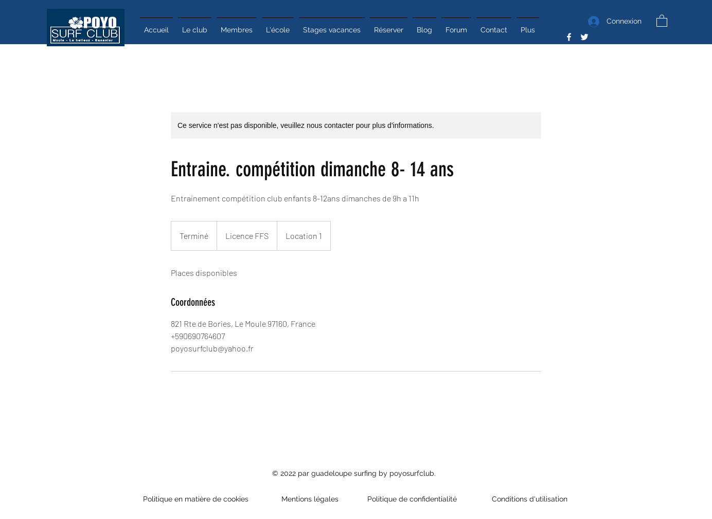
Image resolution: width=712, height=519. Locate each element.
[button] (661, 20)
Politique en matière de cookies (197, 499)
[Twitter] (584, 37)
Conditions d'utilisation (527, 499)
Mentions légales (310, 499)
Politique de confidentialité (413, 499)
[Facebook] (569, 37)
